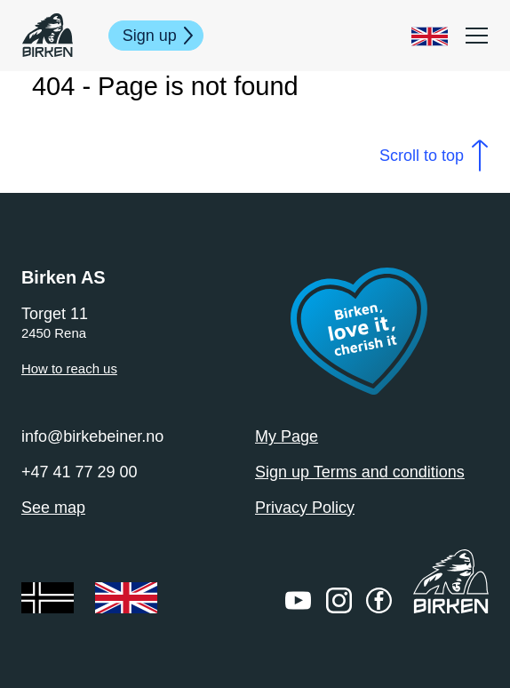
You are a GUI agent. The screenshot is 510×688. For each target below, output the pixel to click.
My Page (286, 436)
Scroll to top (421, 155)
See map (53, 507)
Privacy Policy (305, 507)
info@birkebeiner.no (92, 436)
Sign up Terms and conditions (360, 472)
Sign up (150, 35)
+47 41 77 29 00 (79, 472)
